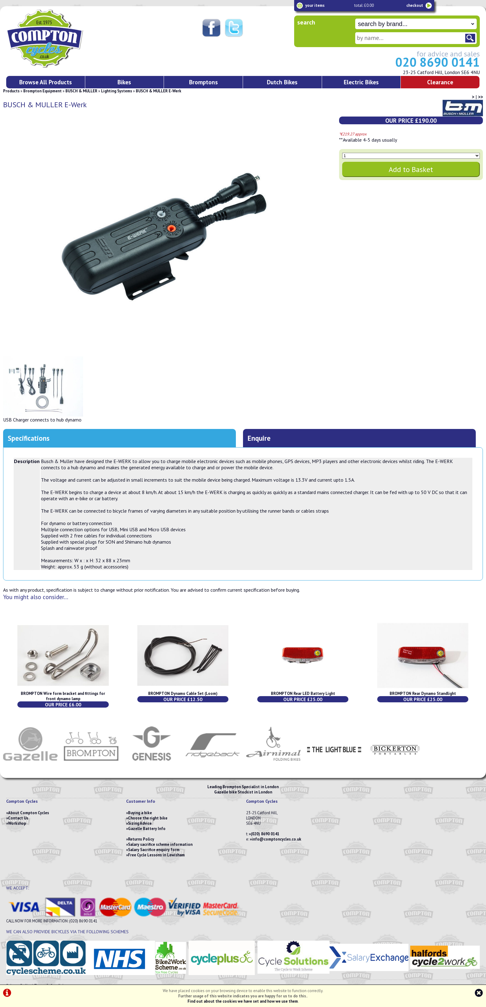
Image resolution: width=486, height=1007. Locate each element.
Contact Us (18, 818)
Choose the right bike (147, 818)
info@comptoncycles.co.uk (276, 839)
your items (315, 5)
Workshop (17, 823)
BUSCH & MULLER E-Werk (158, 91)
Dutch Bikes (282, 82)
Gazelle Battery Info (147, 828)
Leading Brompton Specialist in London (243, 786)
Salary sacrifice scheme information (160, 844)
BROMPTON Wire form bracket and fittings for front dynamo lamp (63, 696)
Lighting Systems (116, 91)
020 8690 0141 (437, 62)
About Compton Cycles (28, 812)
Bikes (124, 82)
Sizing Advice (140, 823)
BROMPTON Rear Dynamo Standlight (423, 693)
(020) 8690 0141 (265, 834)
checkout (414, 5)
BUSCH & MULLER (81, 91)
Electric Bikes (361, 82)
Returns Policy (141, 839)
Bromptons (203, 82)
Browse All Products (45, 82)
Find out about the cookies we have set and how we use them (243, 1001)
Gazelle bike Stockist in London (243, 792)
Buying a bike (140, 812)
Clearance (440, 82)
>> (480, 97)
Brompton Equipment (42, 91)
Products (11, 91)
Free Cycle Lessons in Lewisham (156, 855)
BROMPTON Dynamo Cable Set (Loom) (183, 693)
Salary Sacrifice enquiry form (153, 849)
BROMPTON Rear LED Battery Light (303, 693)
